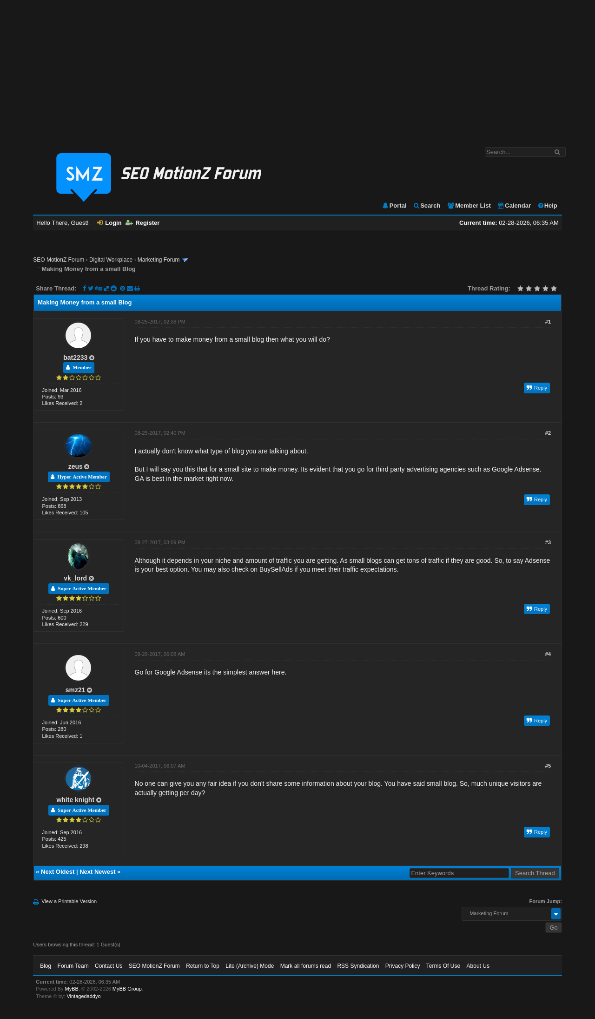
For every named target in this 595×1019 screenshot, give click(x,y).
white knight (75, 799)
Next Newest (97, 871)
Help (547, 205)
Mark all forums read (305, 966)
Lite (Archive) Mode (249, 966)
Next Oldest (57, 871)
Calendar (514, 205)
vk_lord (75, 578)
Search (426, 205)
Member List (469, 205)
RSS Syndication (358, 966)
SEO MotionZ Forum (58, 259)
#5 (548, 766)
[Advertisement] (297, 69)
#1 (548, 321)
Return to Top (202, 966)
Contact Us (108, 966)
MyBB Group (127, 989)
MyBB (72, 989)
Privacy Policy (402, 966)
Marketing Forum (159, 259)
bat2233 (75, 357)
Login (109, 222)
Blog (45, 966)
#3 (548, 542)
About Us (478, 966)
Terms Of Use (443, 966)
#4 (548, 654)
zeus (75, 466)
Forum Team (73, 966)
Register (142, 222)
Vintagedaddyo (83, 996)
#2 (548, 433)
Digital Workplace (110, 259)
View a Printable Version (69, 901)
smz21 (76, 690)
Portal (394, 205)
